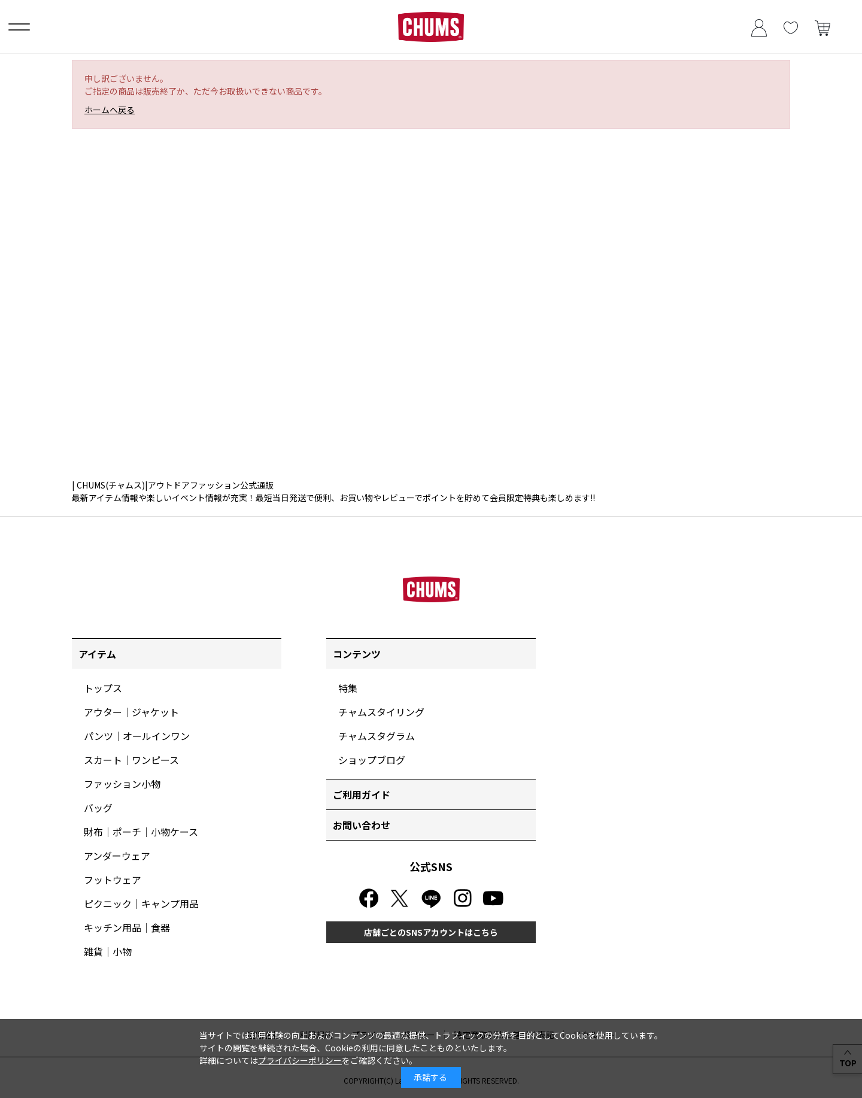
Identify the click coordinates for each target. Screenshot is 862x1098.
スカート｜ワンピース (131, 760)
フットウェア (112, 879)
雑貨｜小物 (108, 951)
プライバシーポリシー (300, 1060)
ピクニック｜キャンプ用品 (141, 903)
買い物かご (822, 26)
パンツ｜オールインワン (137, 736)
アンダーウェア (117, 855)
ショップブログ (371, 760)
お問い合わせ (361, 825)
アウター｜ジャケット (131, 712)
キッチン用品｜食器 (127, 927)
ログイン (759, 26)
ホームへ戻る (109, 110)
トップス (103, 688)
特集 (347, 688)
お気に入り (790, 26)
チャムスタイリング (381, 712)
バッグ (98, 807)
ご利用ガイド (361, 794)
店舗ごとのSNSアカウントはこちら (431, 932)
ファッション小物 (122, 784)
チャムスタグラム (376, 736)
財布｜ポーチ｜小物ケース (141, 831)
